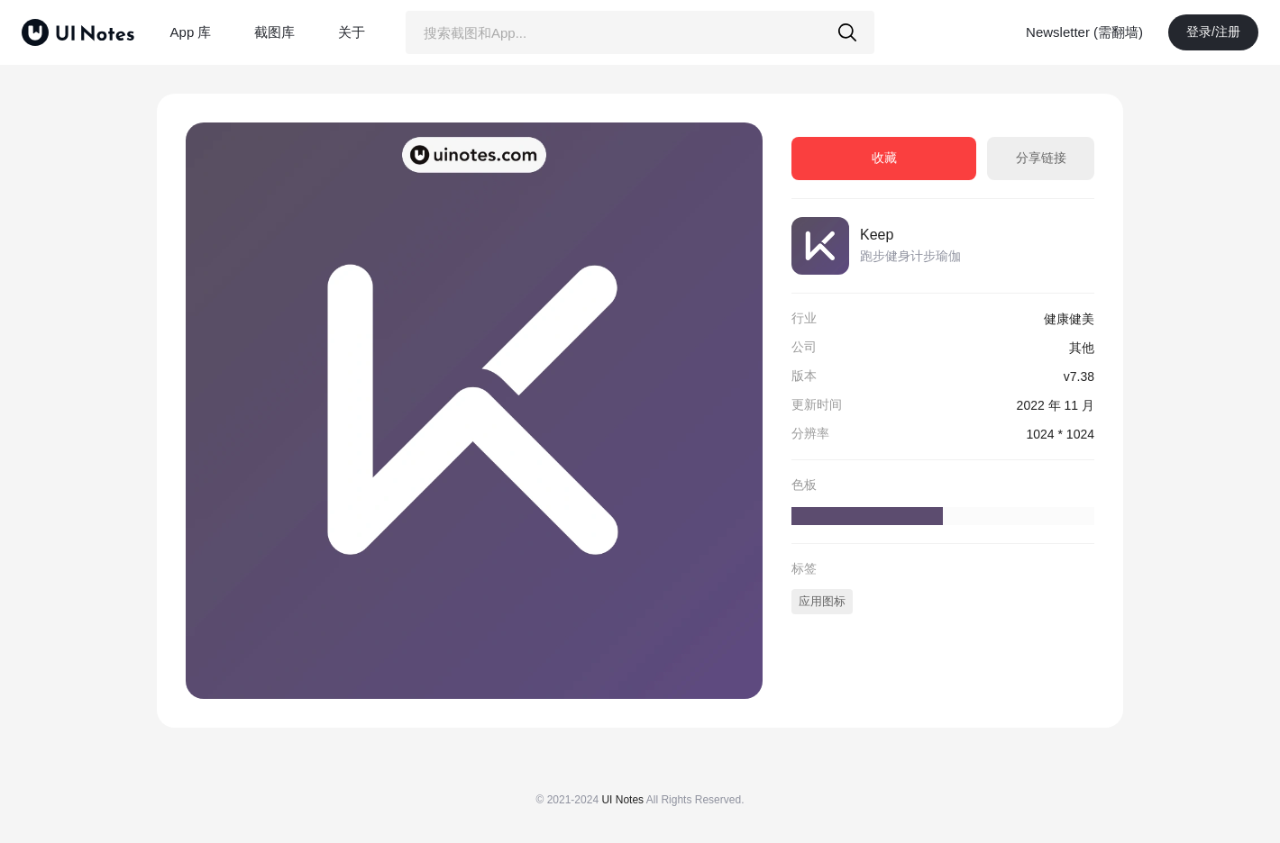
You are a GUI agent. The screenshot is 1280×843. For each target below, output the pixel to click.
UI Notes (622, 799)
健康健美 (1069, 319)
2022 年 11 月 (1055, 405)
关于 (351, 32)
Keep (876, 234)
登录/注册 (1213, 31)
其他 (1081, 347)
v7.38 (1079, 376)
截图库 (274, 32)
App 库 (191, 32)
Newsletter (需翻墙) (1084, 32)
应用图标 (822, 601)
